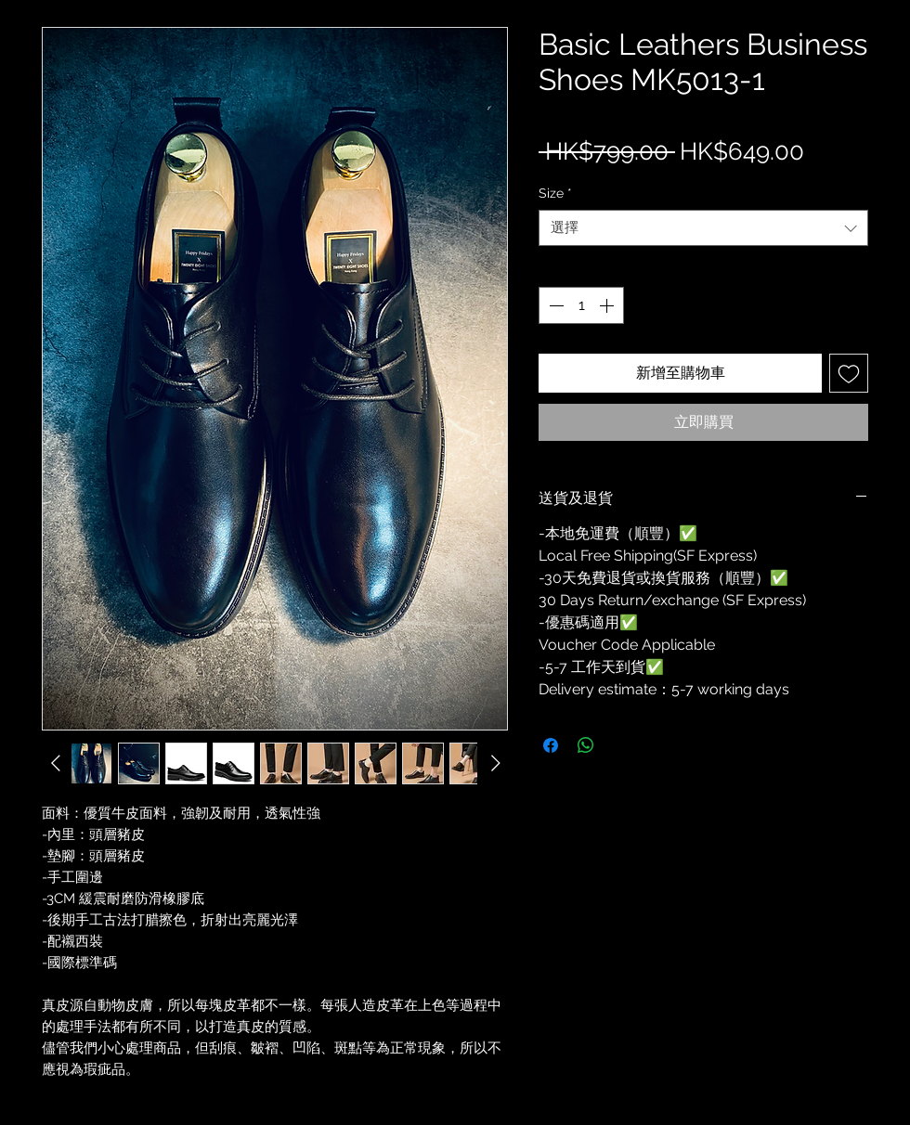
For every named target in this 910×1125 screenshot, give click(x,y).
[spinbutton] (581, 305)
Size (555, 193)
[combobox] (703, 228)
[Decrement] (554, 305)
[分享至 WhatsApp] (586, 745)
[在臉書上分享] (551, 745)
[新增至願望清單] (848, 373)
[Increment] (608, 305)
